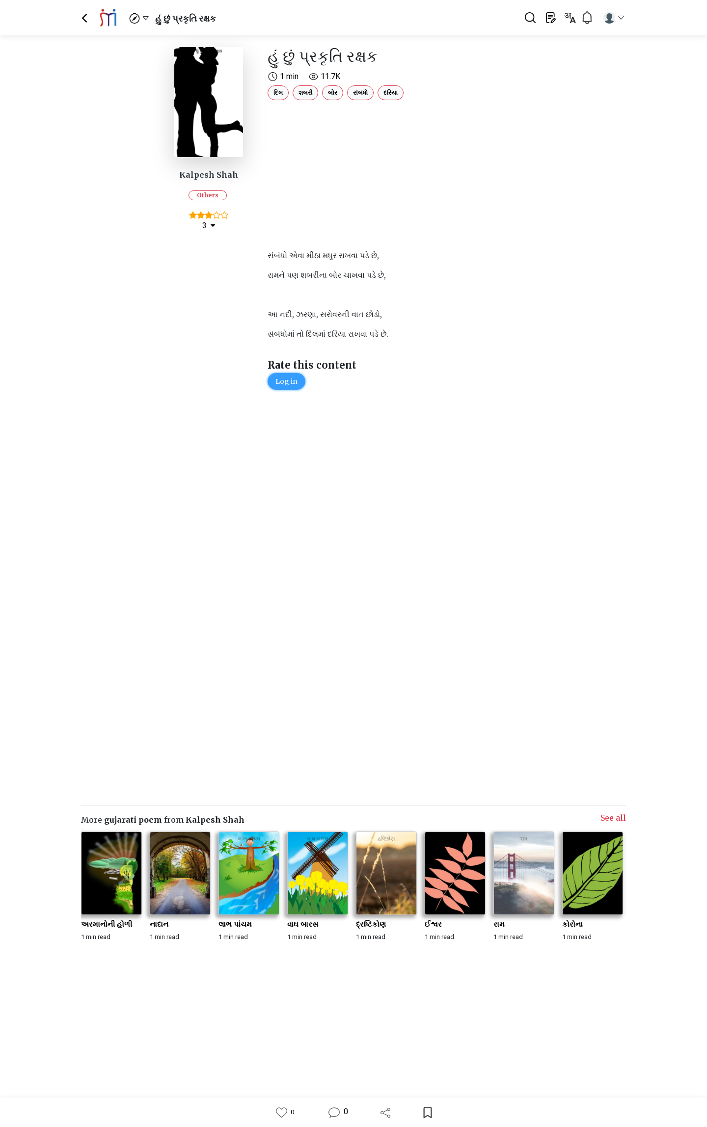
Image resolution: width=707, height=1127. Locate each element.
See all (613, 818)
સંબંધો (360, 92)
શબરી (305, 92)
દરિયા (390, 92)
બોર (332, 92)
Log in (286, 381)
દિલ (278, 92)
